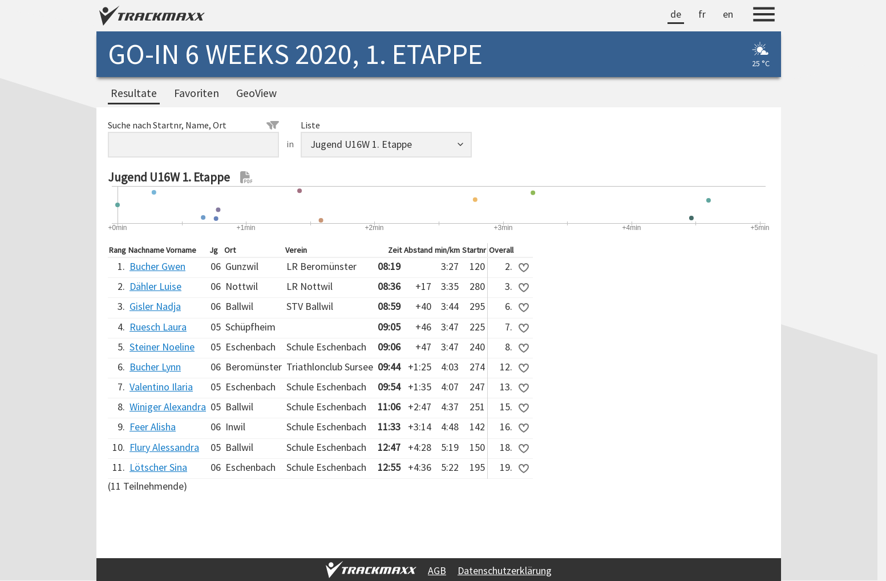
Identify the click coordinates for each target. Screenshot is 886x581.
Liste (310, 125)
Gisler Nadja (155, 306)
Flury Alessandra (164, 447)
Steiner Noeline (162, 346)
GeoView (256, 93)
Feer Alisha (153, 426)
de (675, 14)
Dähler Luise (155, 286)
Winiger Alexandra (168, 406)
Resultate (134, 93)
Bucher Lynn (155, 366)
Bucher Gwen (157, 266)
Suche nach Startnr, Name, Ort (193, 125)
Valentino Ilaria (161, 386)
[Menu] (764, 16)
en (728, 14)
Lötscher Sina (158, 467)
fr (702, 14)
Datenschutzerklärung (505, 570)
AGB (437, 570)
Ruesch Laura (158, 326)
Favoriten (196, 93)
